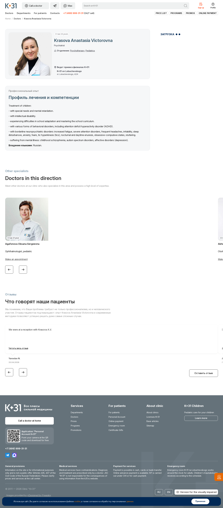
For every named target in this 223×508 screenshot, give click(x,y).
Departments (23, 13)
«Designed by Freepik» (39, 495)
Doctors (9, 13)
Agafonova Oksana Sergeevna (22, 243)
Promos (190, 13)
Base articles (153, 421)
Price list (161, 13)
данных (130, 501)
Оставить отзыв (203, 373)
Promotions (76, 430)
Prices (74, 421)
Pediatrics (90, 50)
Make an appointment (16, 259)
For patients (40, 13)
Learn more (201, 418)
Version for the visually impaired (196, 492)
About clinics (152, 412)
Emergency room (117, 425)
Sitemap (150, 425)
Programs (176, 13)
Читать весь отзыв (18, 348)
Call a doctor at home (29, 420)
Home (8, 19)
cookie (77, 501)
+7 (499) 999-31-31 (73, 13)
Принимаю (200, 501)
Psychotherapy (77, 50)
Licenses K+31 (153, 417)
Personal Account (117, 417)
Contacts (55, 13)
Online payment (208, 13)
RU (158, 492)
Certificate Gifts (116, 430)
